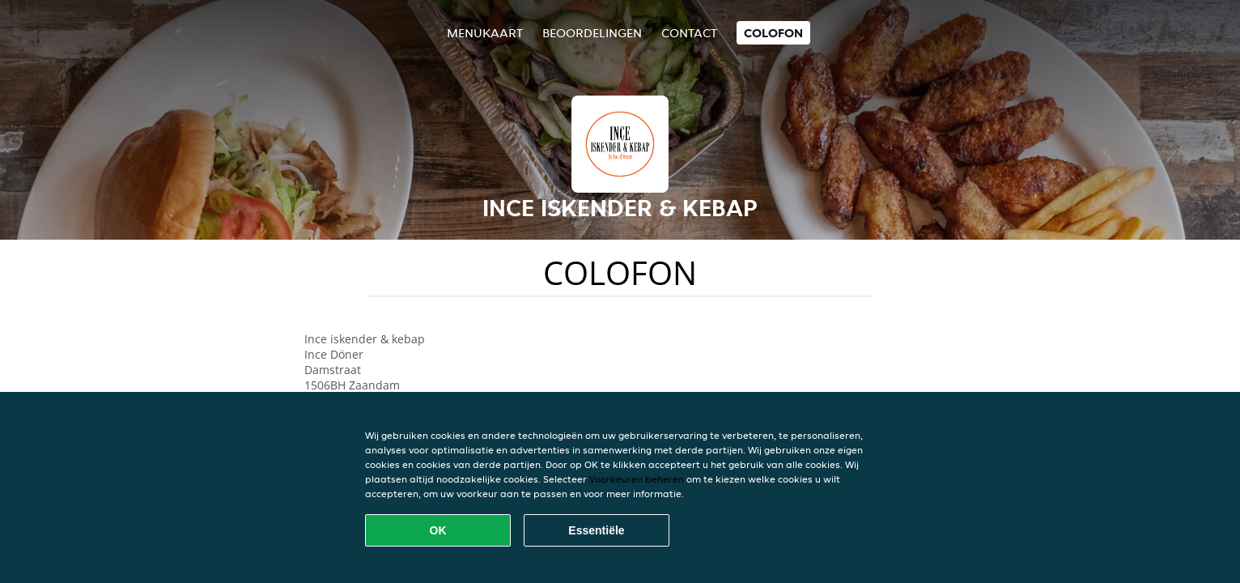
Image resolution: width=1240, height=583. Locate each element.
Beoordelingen (592, 32)
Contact (689, 32)
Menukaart (485, 32)
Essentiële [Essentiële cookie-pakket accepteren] (596, 530)
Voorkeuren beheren (636, 479)
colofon (773, 32)
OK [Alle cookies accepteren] (438, 530)
